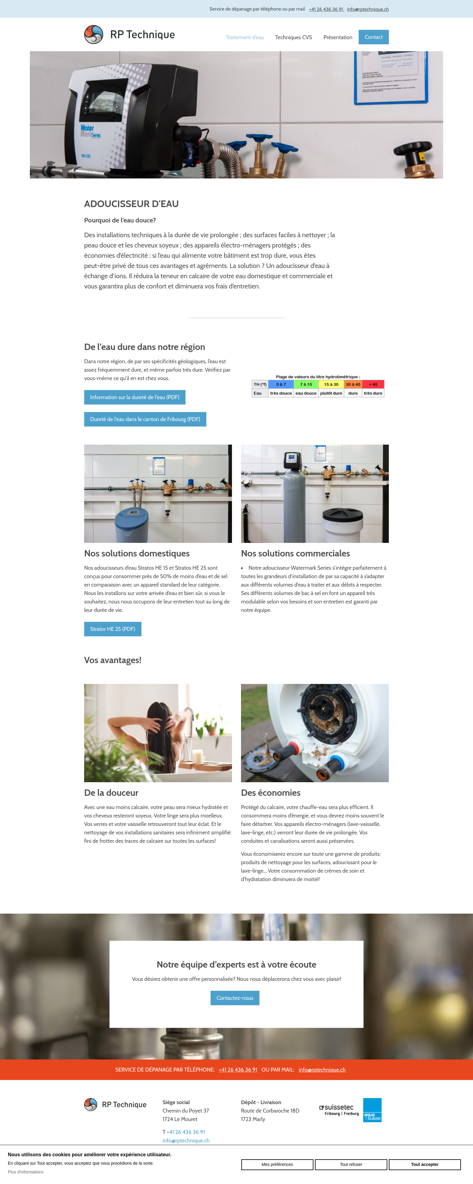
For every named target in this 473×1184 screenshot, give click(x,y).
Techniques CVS (293, 37)
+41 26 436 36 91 (238, 1069)
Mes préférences (277, 1164)
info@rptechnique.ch (322, 1069)
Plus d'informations (25, 1172)
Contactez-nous (235, 998)
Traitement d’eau (245, 37)
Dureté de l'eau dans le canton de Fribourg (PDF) (145, 419)
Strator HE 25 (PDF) (112, 629)
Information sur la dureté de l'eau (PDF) (134, 397)
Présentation (338, 37)
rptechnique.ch (129, 34)
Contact (374, 37)
